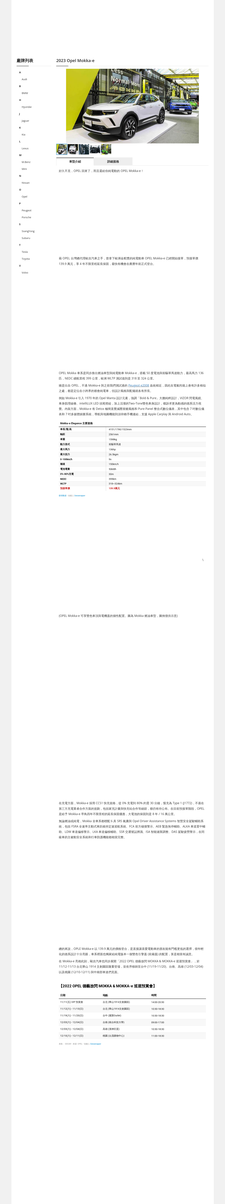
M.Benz (26, 162)
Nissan (26, 182)
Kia (23, 134)
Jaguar (25, 120)
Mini (24, 169)
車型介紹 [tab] (75, 161)
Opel (24, 196)
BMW (25, 93)
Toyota (26, 258)
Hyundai (27, 107)
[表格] (132, 458)
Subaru (26, 238)
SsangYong (28, 231)
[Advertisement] (112, 32)
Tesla (25, 251)
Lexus (25, 148)
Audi (24, 79)
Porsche (26, 217)
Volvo (25, 272)
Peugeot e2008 (138, 385)
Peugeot (26, 210)
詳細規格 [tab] (113, 161)
